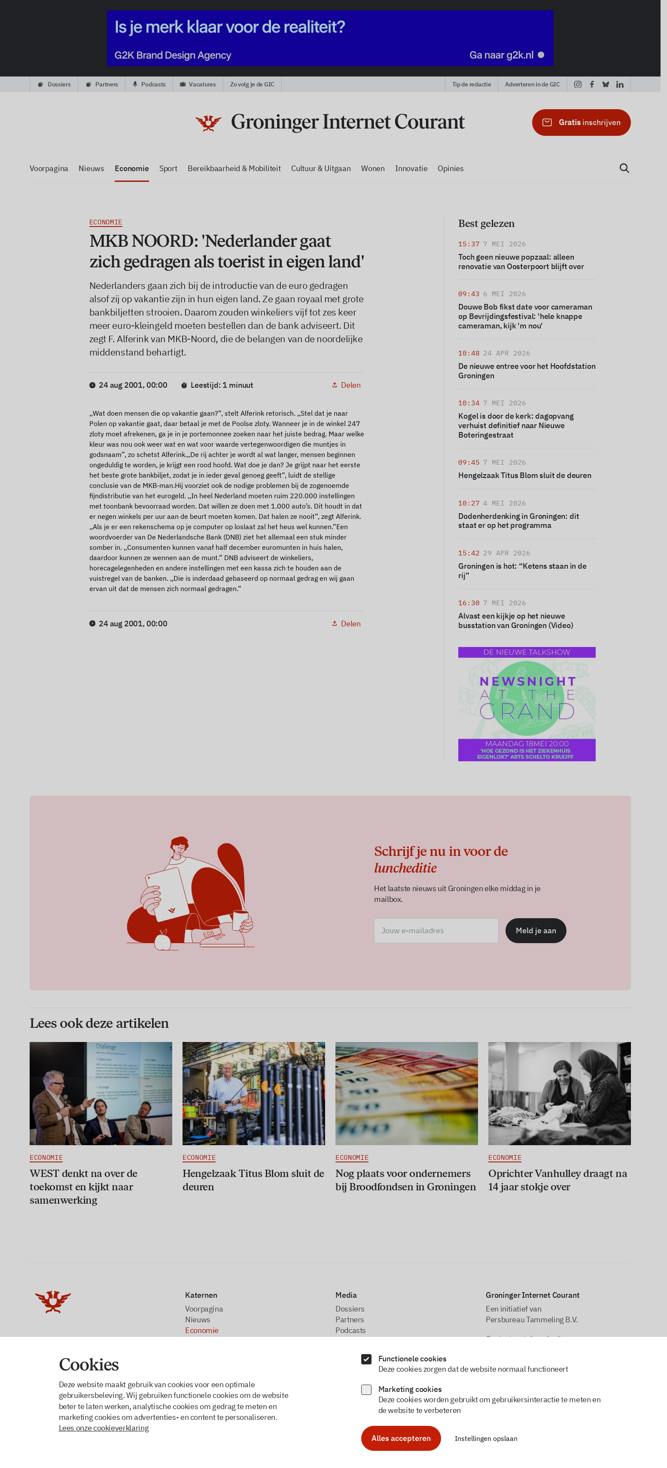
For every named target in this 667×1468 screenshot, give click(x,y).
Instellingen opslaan (486, 1438)
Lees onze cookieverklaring (104, 1428)
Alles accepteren (401, 1438)
